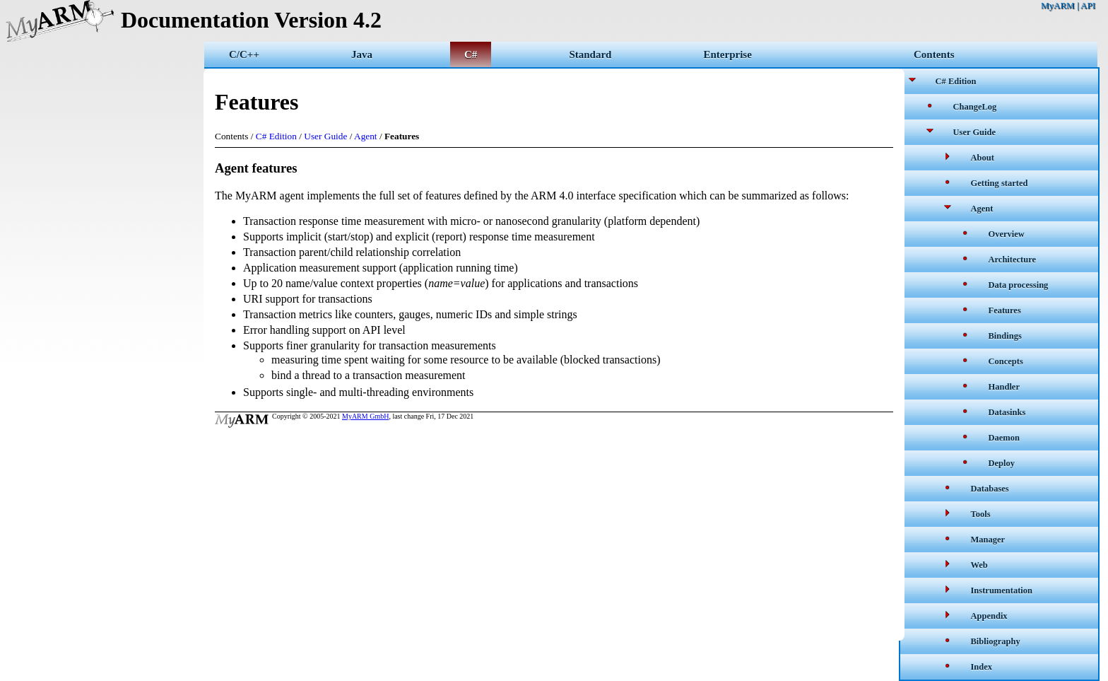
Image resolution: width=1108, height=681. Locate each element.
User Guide (974, 132)
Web (979, 565)
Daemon (1004, 438)
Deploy (1002, 463)
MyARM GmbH (365, 416)
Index (982, 667)
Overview (1007, 234)
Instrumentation (1002, 590)
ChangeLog (975, 107)
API (1087, 5)
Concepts (1006, 361)
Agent (982, 209)
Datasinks (1007, 412)
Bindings (1005, 336)
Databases (990, 489)
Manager (988, 540)
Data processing (1019, 285)
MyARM (1058, 5)
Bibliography (995, 641)
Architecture (1013, 259)
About (982, 158)
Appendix (989, 616)
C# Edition (956, 81)
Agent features (256, 168)
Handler (1004, 387)
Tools (981, 514)
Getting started (999, 183)
